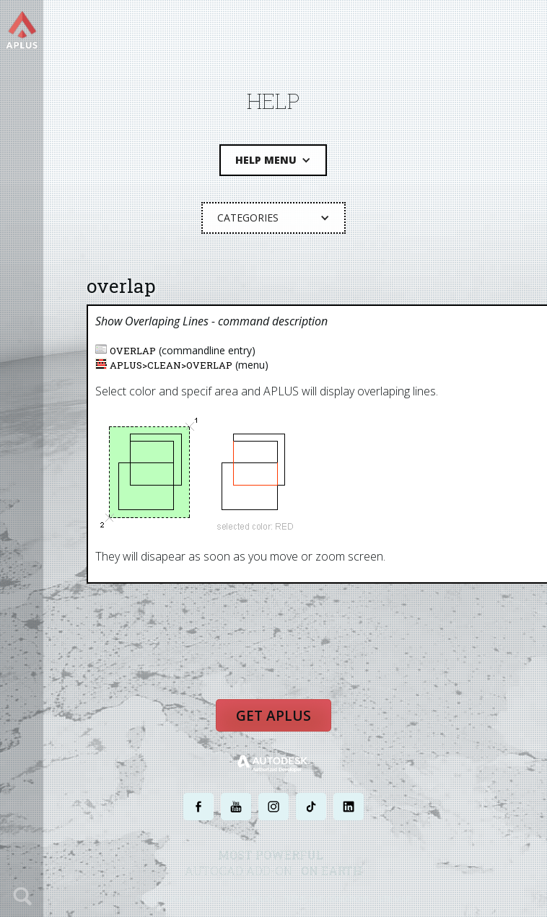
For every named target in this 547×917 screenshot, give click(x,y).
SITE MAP (394, 897)
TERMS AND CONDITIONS (326, 897)
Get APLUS (273, 715)
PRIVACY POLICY (248, 897)
